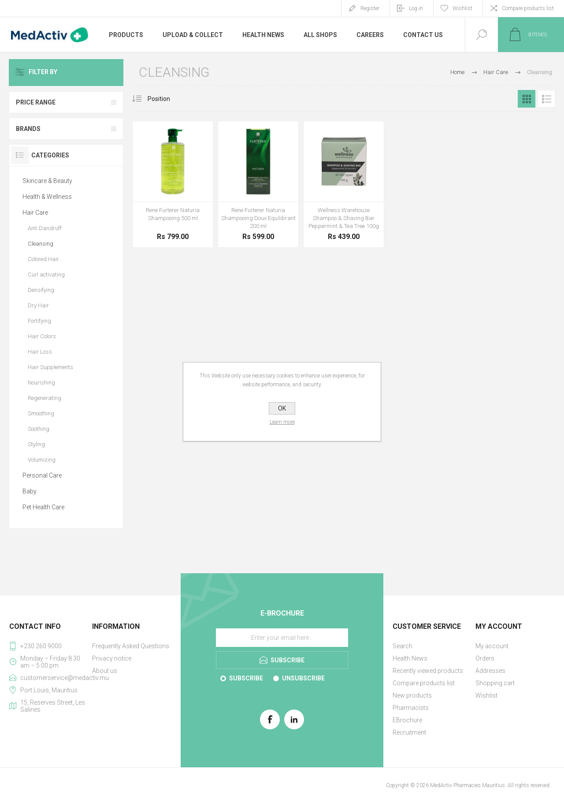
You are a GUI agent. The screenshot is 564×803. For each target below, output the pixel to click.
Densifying (41, 290)
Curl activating (46, 274)
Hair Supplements (50, 367)
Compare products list (528, 8)
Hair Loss (40, 351)
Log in (416, 8)
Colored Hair (43, 259)
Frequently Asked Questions (130, 646)
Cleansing (40, 243)
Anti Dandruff (45, 228)
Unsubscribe (303, 678)
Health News (410, 658)
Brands (28, 128)
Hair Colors (42, 336)
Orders (484, 658)
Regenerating (44, 398)
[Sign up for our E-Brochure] (282, 637)
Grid (526, 99)
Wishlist (486, 695)
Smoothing (41, 413)
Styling (36, 444)
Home (457, 72)
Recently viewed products (428, 670)
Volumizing (42, 459)
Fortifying (39, 320)
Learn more (282, 422)
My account (491, 646)
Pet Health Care (43, 507)
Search (402, 646)
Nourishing (41, 382)
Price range (36, 102)
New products (412, 695)
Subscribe (246, 678)
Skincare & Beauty (47, 180)
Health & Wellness (47, 196)
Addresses (490, 670)
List (546, 99)
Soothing (38, 429)
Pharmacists (411, 707)
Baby (29, 491)
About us (104, 670)
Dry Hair (38, 305)
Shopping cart (495, 683)
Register (369, 8)
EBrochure (407, 720)
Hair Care (35, 212)
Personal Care (42, 475)
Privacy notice (111, 658)
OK (282, 408)
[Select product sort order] (165, 99)
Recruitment (409, 732)
